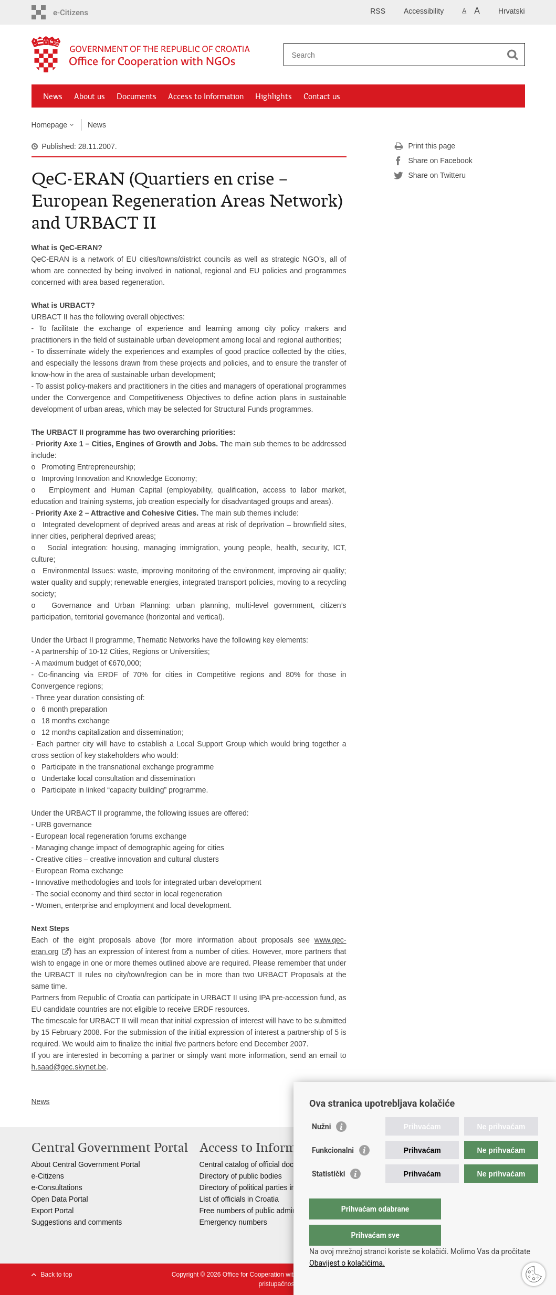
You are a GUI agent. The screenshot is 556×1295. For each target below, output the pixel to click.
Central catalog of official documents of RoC (271, 1164)
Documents (136, 96)
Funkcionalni (333, 1171)
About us (89, 96)
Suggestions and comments (77, 1222)
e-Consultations (57, 1187)
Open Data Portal (60, 1199)
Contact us (321, 96)
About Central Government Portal (86, 1164)
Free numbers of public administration (261, 1210)
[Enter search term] (393, 54)
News (52, 96)
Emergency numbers (233, 1222)
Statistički (328, 1195)
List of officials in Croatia (239, 1199)
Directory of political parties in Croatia (260, 1187)
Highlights (273, 96)
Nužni (321, 1147)
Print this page (425, 146)
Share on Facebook (433, 161)
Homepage (50, 125)
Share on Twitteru (430, 175)
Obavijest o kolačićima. (347, 1263)
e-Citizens (48, 1176)
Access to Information (206, 96)
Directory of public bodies (241, 1176)
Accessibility (424, 11)
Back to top (56, 1274)
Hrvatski (511, 11)
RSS (377, 11)
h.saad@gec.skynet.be (69, 1067)
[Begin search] (513, 54)
